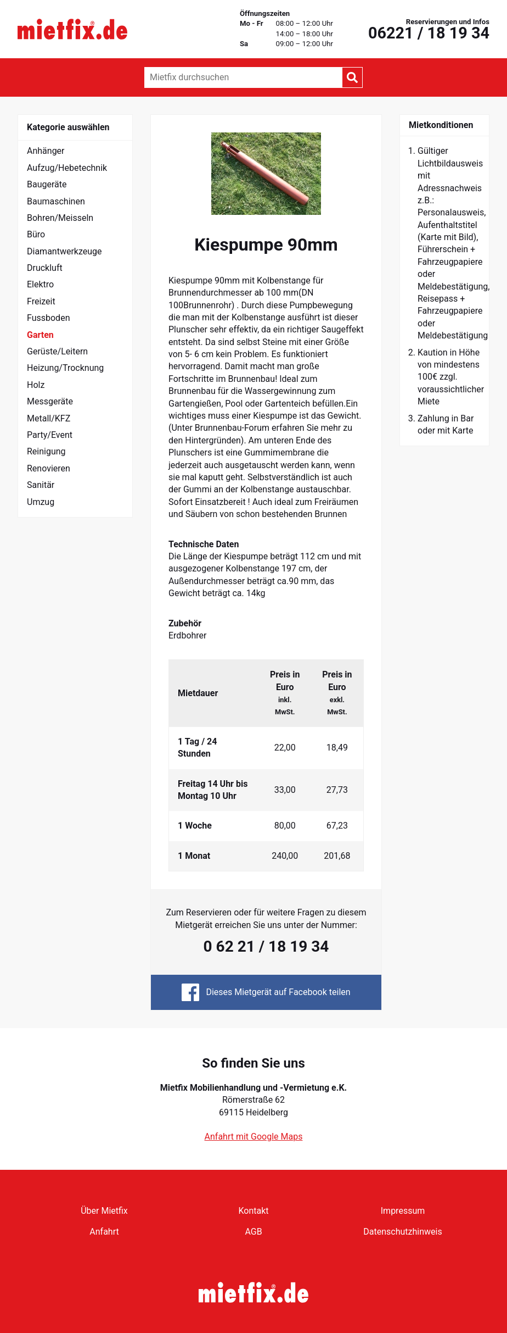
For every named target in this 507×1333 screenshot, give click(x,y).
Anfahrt (104, 1231)
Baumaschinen (56, 201)
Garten (40, 335)
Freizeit (41, 301)
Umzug (40, 502)
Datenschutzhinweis (402, 1231)
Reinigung (46, 451)
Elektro (40, 284)
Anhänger (46, 151)
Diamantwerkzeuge (64, 251)
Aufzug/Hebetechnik (67, 168)
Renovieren (48, 468)
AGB (253, 1231)
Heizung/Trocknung (65, 368)
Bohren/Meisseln (60, 218)
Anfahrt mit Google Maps (254, 1136)
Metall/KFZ (48, 418)
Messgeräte (50, 401)
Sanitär (40, 485)
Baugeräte (47, 184)
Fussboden (48, 318)
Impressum (403, 1211)
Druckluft (45, 268)
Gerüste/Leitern (57, 351)
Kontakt (253, 1211)
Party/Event (49, 435)
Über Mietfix (104, 1211)
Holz (35, 385)
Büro (36, 234)
